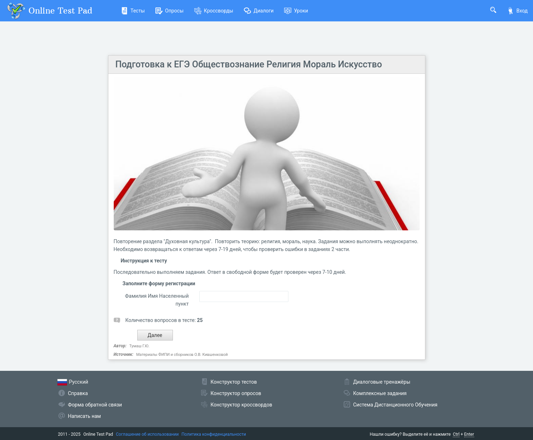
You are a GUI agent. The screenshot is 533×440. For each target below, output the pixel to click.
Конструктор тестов (234, 382)
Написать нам (84, 416)
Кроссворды (213, 10)
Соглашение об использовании (147, 434)
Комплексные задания (380, 393)
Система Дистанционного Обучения (395, 405)
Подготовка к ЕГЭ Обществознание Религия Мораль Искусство (249, 64)
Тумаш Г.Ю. (139, 346)
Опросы (169, 10)
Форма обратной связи (95, 405)
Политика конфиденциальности (213, 434)
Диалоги (258, 10)
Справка (78, 393)
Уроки (296, 10)
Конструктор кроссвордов (241, 405)
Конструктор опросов (236, 393)
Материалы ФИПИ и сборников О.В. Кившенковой (182, 354)
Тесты (133, 10)
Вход (517, 10)
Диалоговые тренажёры (381, 382)
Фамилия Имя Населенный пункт (157, 300)
